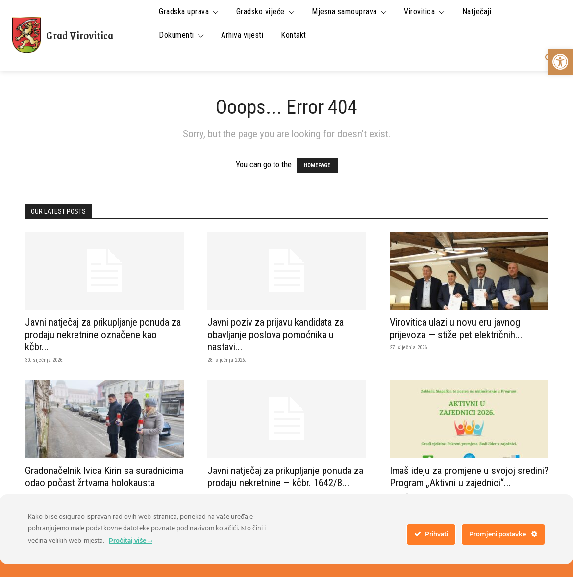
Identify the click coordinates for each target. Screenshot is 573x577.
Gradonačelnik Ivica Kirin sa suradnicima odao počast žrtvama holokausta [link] (104, 477)
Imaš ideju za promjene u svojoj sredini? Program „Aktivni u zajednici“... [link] (469, 477)
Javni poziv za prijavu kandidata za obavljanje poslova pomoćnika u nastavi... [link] (275, 334)
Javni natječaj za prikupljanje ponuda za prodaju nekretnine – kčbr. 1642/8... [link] (285, 477)
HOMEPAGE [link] (317, 165)
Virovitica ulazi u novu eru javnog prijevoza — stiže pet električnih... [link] (456, 328)
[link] (560, 62)
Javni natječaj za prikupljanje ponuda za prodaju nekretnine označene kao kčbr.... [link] (103, 334)
